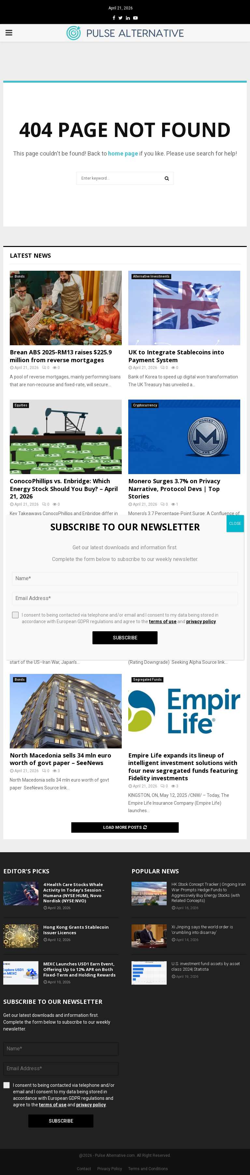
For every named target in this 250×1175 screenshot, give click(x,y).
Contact (84, 1169)
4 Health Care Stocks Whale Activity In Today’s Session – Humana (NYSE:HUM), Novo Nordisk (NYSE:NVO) (73, 892)
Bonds (20, 276)
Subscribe (61, 1121)
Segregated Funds (147, 679)
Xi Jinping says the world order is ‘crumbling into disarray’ (202, 929)
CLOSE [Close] (235, 523)
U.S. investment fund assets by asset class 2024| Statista (206, 966)
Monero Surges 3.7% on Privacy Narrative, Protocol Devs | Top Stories (174, 488)
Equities (21, 405)
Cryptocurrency (145, 405)
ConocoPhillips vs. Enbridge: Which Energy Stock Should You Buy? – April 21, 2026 (64, 488)
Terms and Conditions (148, 1169)
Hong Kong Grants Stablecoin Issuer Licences (76, 930)
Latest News (30, 255)
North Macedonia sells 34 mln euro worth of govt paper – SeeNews (60, 759)
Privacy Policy (109, 1169)
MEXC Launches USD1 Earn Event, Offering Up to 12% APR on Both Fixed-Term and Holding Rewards (79, 969)
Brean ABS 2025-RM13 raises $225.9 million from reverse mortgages (61, 355)
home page (123, 153)
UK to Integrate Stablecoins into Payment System (176, 355)
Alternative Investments (151, 276)
